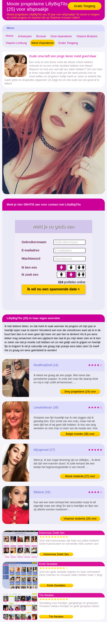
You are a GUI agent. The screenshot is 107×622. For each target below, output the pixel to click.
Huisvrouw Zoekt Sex (56, 554)
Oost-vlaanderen (61, 36)
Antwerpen (25, 36)
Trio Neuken (56, 616)
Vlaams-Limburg (16, 43)
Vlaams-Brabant (86, 36)
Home (9, 35)
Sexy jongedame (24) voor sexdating (80, 392)
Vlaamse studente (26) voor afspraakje (80, 519)
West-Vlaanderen (42, 43)
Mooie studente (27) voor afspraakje (80, 477)
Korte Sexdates (56, 585)
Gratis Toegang (84, 6)
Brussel (41, 36)
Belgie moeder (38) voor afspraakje (80, 434)
